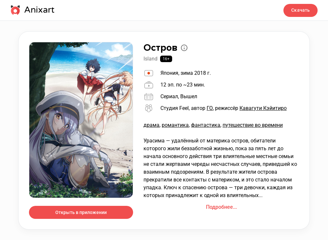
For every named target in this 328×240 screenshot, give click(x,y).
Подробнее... (221, 207)
